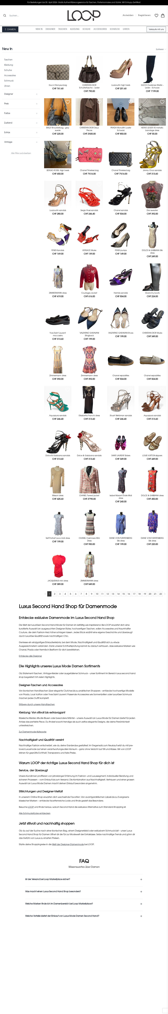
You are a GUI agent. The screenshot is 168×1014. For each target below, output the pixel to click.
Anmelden (128, 15)
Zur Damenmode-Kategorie (32, 732)
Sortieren (161, 49)
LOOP (31, 807)
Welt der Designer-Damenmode (68, 845)
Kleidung (8, 65)
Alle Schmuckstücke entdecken (34, 813)
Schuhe (8, 70)
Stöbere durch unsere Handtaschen (37, 705)
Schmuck (9, 81)
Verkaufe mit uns (156, 30)
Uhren (7, 86)
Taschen (8, 60)
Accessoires (10, 76)
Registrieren (144, 15)
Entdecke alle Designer (30, 656)
